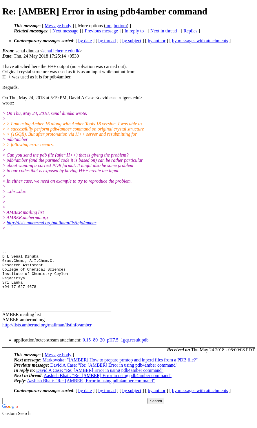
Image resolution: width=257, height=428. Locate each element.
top (108, 25)
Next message (65, 30)
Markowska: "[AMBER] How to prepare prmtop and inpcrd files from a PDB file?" (120, 369)
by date (85, 40)
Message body (58, 25)
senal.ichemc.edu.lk (61, 50)
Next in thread (163, 30)
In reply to (134, 30)
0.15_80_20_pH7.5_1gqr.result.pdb (116, 349)
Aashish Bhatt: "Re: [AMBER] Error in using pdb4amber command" (108, 385)
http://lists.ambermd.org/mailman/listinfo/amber (51, 222)
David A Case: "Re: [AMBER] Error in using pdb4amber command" (113, 374)
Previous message (101, 30)
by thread (107, 40)
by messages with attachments (200, 40)
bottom (120, 25)
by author (156, 40)
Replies (190, 30)
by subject (131, 40)
